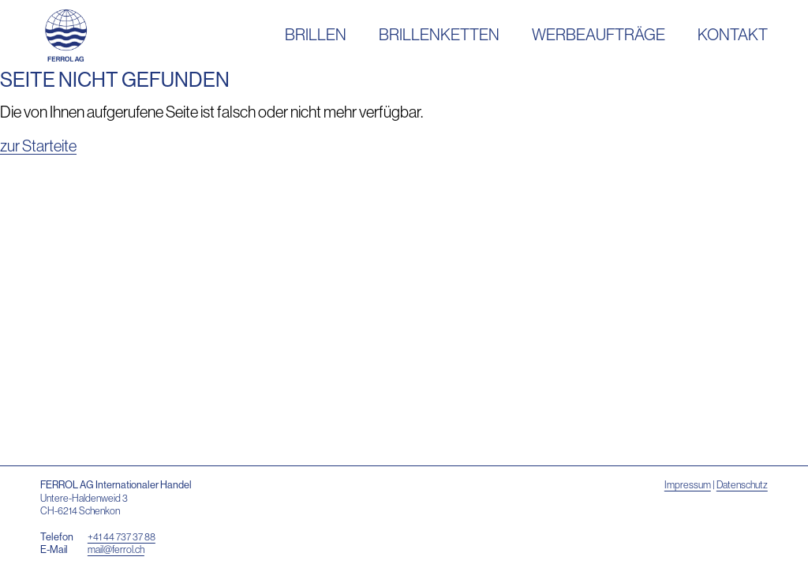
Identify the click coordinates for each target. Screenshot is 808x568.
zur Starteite (38, 145)
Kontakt (733, 34)
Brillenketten (439, 34)
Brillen (315, 34)
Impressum (687, 484)
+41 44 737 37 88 (121, 536)
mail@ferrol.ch (116, 549)
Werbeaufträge (598, 34)
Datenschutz (742, 484)
